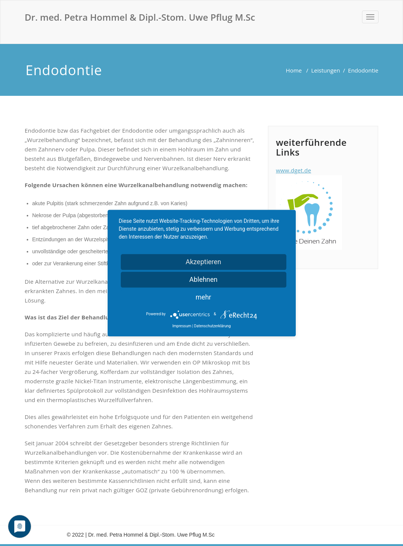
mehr (203, 297)
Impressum (181, 326)
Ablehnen (203, 279)
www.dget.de (293, 170)
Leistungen (325, 70)
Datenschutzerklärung (212, 326)
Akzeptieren (203, 262)
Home (294, 70)
